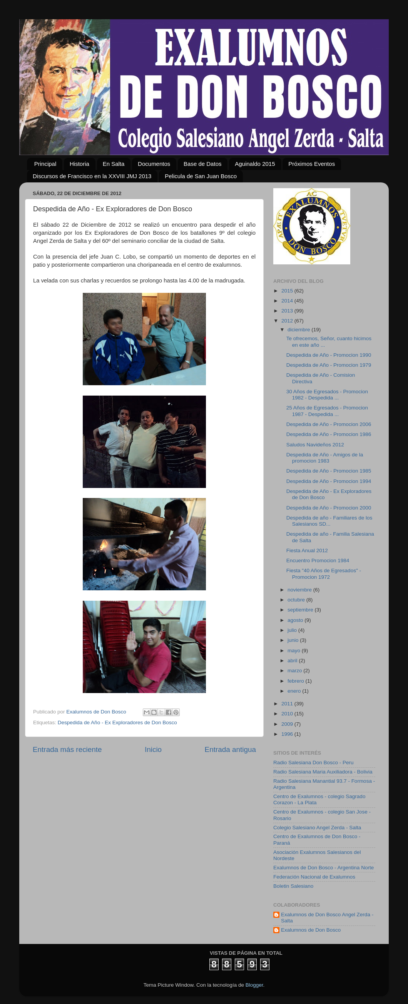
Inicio (153, 749)
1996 (287, 734)
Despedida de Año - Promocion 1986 (328, 434)
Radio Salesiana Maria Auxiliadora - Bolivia (322, 772)
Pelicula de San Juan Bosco (201, 176)
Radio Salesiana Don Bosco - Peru (313, 762)
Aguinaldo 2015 (255, 163)
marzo (295, 670)
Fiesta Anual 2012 (307, 550)
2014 (287, 301)
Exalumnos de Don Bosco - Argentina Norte (323, 867)
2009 (287, 724)
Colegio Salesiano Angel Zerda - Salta (317, 827)
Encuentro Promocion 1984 (317, 560)
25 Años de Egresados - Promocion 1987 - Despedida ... (327, 411)
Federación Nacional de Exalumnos (314, 877)
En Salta (114, 163)
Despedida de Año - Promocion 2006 (328, 424)
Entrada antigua (230, 749)
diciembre (299, 329)
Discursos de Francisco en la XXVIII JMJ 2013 (92, 176)
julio (293, 630)
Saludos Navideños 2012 (315, 445)
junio (294, 640)
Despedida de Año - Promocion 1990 (328, 355)
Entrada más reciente (67, 749)
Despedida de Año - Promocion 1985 (328, 471)
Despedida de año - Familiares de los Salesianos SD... (329, 521)
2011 (287, 704)
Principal (45, 163)
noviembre (300, 590)
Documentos (154, 163)
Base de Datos (202, 163)
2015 (287, 291)
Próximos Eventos (311, 163)
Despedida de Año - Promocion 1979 (328, 365)
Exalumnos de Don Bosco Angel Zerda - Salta (327, 918)
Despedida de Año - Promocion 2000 (328, 508)
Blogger (254, 985)
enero (295, 691)
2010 (287, 714)
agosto (296, 620)
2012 (287, 321)
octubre (297, 600)
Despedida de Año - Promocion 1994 (328, 481)
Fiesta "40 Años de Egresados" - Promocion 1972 (323, 574)
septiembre (301, 610)
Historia (79, 163)
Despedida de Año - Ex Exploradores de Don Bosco (117, 722)
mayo (295, 650)
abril (293, 660)
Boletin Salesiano (293, 886)
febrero (297, 681)
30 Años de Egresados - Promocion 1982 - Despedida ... (327, 395)
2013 (287, 311)
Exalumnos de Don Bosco (311, 930)
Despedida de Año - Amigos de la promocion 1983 (324, 458)
